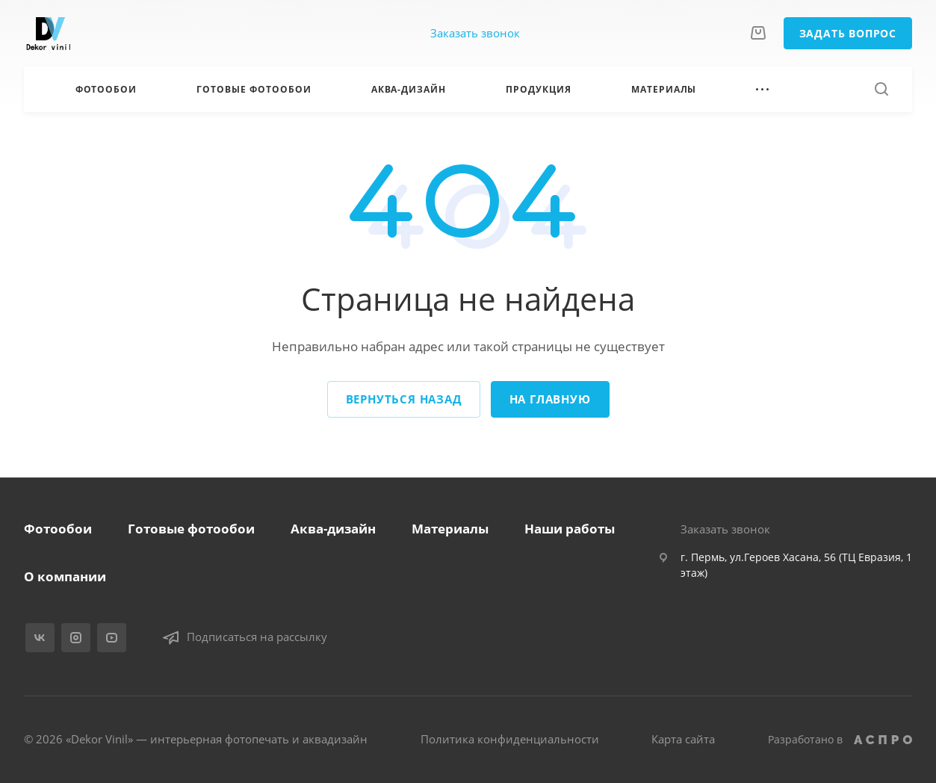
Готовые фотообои (191, 528)
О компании (65, 576)
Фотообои (58, 528)
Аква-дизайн (333, 528)
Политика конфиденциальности (510, 738)
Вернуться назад (404, 399)
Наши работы (569, 528)
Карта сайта (683, 738)
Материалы (450, 528)
